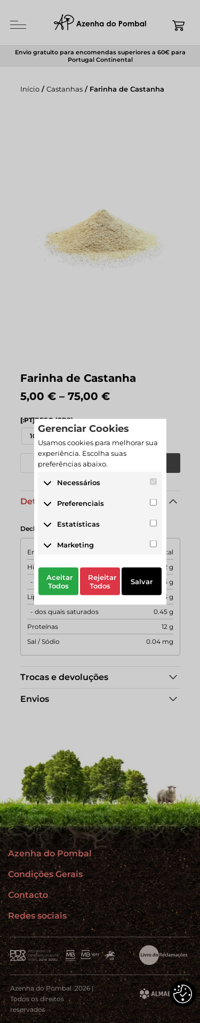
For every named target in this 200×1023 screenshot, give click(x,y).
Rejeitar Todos (102, 581)
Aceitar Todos (59, 581)
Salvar (142, 581)
